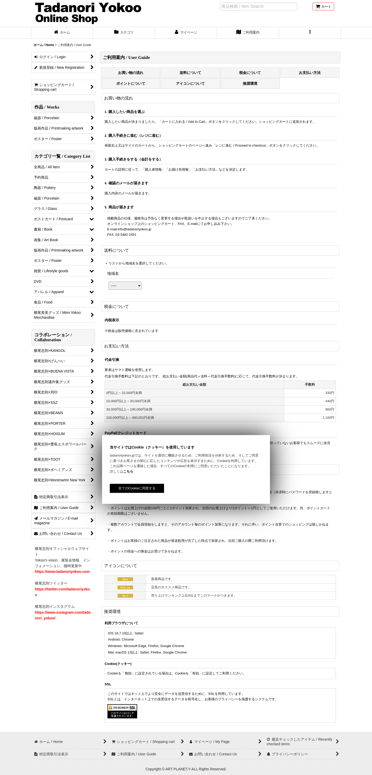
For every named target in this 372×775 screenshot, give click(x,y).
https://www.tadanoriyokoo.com (62, 571)
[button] (310, 33)
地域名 (113, 273)
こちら (128, 471)
